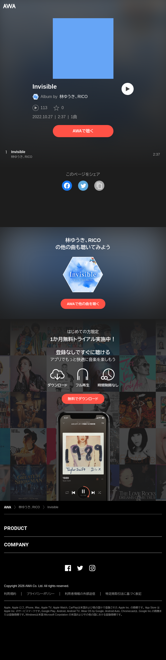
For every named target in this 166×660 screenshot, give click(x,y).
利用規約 (10, 594)
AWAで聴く (83, 131)
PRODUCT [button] (15, 528)
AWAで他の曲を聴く (83, 304)
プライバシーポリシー (41, 594)
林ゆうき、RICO (73, 96)
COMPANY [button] (16, 545)
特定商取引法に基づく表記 (123, 594)
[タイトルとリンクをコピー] (99, 186)
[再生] (128, 89)
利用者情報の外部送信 (80, 594)
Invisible (53, 507)
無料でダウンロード (83, 399)
